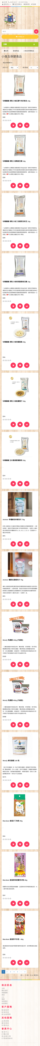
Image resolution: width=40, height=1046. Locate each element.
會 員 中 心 (5, 1032)
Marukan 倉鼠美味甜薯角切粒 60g (15, 880)
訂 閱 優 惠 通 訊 (7, 1038)
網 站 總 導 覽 (6, 1014)
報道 (3, 999)
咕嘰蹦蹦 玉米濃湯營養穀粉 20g (14, 460)
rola (3, 997)
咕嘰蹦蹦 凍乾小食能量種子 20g (14, 401)
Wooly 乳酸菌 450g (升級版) (13, 700)
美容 (3, 995)
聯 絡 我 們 (5, 1010)
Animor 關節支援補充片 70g (13, 580)
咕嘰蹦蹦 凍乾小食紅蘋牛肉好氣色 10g (16, 101)
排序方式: (5, 67)
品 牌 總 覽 (5, 1021)
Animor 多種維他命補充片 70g (14, 519)
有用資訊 (5, 1001)
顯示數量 (25, 67)
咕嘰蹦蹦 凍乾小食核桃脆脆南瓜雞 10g (16, 282)
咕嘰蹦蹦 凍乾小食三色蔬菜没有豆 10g (16, 221)
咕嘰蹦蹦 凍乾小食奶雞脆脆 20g (14, 342)
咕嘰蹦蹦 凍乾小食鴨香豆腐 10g (14, 161)
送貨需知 (5, 1003)
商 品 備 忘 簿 (6, 1036)
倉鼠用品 (16, 51)
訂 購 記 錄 (5, 1034)
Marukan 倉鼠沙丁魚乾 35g (13, 821)
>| (24, 972)
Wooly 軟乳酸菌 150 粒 (11, 760)
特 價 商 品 (5, 1025)
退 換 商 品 (5, 1012)
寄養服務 (5, 993)
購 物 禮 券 (5, 1023)
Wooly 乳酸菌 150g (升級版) (13, 640)
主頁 (4, 2)
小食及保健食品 (29, 51)
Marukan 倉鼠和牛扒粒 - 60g (13, 939)
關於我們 (5, 990)
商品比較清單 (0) (7, 62)
